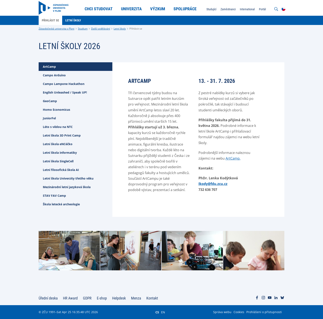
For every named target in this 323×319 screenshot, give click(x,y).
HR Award (70, 298)
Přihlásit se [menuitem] (50, 20)
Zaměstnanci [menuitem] (228, 9)
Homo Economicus (56, 110)
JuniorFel (49, 118)
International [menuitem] (247, 9)
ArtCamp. (233, 158)
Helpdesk (119, 298)
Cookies (239, 312)
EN (163, 312)
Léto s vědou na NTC (58, 127)
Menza (136, 298)
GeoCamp (50, 101)
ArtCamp (49, 67)
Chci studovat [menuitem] (99, 8)
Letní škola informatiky (60, 153)
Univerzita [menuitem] (131, 8)
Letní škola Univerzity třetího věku (68, 178)
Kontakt (152, 298)
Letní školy (120, 28)
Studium (83, 28)
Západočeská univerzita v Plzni (56, 28)
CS (157, 312)
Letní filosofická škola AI (61, 170)
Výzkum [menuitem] (157, 8)
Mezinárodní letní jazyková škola (67, 187)
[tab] (75, 66)
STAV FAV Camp (54, 196)
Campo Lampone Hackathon (63, 84)
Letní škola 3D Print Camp (62, 135)
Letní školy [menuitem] (73, 20)
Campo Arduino (54, 75)
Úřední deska (48, 298)
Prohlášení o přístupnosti (264, 312)
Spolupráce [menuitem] (185, 8)
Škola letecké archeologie (61, 204)
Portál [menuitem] (262, 9)
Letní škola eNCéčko (57, 144)
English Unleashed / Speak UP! (65, 92)
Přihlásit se (135, 28)
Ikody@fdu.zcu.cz (212, 183)
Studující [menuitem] (211, 9)
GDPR (87, 298)
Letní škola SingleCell (58, 161)
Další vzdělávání (100, 28)
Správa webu (222, 312)
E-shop (102, 298)
